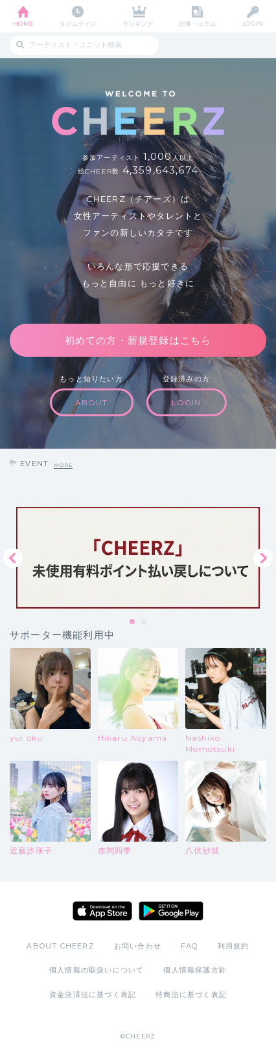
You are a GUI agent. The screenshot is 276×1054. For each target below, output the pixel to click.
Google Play (171, 911)
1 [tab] (133, 622)
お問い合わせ (137, 945)
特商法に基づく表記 (191, 994)
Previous (13, 558)
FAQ (189, 945)
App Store (102, 911)
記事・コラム (197, 23)
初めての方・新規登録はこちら (138, 340)
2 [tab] (144, 622)
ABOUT (91, 402)
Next (263, 558)
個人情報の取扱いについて (96, 969)
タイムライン (78, 23)
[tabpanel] (138, 558)
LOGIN (252, 23)
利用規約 (233, 945)
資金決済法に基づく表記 (92, 994)
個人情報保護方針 (195, 969)
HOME (23, 23)
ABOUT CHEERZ (60, 945)
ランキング (137, 23)
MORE (63, 465)
